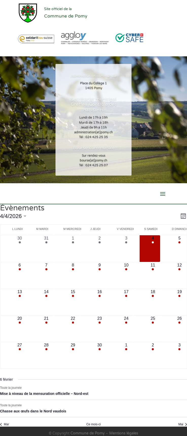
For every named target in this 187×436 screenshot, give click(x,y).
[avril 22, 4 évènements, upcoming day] (73, 328)
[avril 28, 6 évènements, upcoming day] (46, 355)
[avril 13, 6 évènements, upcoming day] (19, 302)
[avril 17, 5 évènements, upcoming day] (126, 302)
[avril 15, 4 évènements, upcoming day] (73, 302)
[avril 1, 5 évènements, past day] (73, 248)
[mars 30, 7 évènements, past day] (19, 248)
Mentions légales (123, 433)
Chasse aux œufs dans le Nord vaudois (33, 411)
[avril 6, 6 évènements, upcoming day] (19, 275)
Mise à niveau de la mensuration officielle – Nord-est (44, 394)
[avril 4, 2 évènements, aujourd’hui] (153, 248)
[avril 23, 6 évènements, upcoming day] (99, 328)
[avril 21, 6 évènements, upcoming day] (46, 328)
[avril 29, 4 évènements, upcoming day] (73, 355)
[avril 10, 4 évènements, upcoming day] (126, 275)
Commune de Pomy (88, 433)
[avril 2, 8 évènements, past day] (99, 248)
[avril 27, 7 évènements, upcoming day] (19, 355)
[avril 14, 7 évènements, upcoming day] (46, 302)
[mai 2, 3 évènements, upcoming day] (153, 355)
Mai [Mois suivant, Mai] (182, 424)
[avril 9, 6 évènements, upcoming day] (99, 275)
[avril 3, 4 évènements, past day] (126, 248)
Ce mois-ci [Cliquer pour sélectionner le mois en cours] (93, 424)
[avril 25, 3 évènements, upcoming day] (153, 328)
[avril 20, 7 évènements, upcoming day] (19, 328)
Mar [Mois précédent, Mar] (4, 424)
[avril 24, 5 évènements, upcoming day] (126, 328)
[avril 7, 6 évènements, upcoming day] (46, 275)
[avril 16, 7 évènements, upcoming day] (99, 302)
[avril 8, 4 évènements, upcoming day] (73, 275)
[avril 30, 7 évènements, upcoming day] (99, 355)
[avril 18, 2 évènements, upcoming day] (153, 302)
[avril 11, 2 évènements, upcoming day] (153, 275)
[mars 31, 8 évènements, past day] (46, 248)
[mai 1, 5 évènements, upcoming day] (126, 355)
